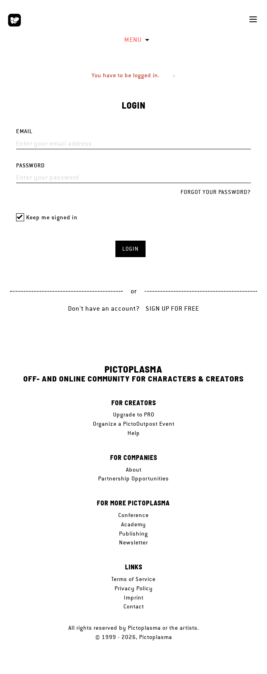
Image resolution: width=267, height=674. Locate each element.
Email (24, 131)
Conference (133, 515)
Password (30, 165)
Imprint (134, 597)
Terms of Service (133, 579)
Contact (133, 606)
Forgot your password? (216, 192)
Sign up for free (172, 308)
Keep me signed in (52, 217)
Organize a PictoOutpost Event (134, 423)
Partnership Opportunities (133, 478)
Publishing (133, 533)
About (134, 469)
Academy (133, 524)
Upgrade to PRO (133, 414)
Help (133, 433)
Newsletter (133, 542)
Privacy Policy (134, 588)
